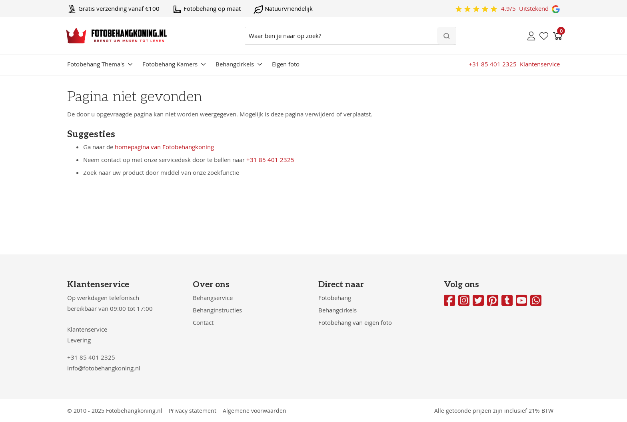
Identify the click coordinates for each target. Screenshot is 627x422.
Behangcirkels (235, 64)
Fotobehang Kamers (170, 64)
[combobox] (350, 36)
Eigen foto (286, 64)
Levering (79, 340)
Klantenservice (87, 329)
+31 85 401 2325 (270, 160)
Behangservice (213, 298)
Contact (203, 322)
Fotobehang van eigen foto (355, 322)
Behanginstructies (217, 310)
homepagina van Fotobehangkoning (164, 147)
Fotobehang (334, 298)
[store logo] (117, 36)
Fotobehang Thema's (95, 64)
